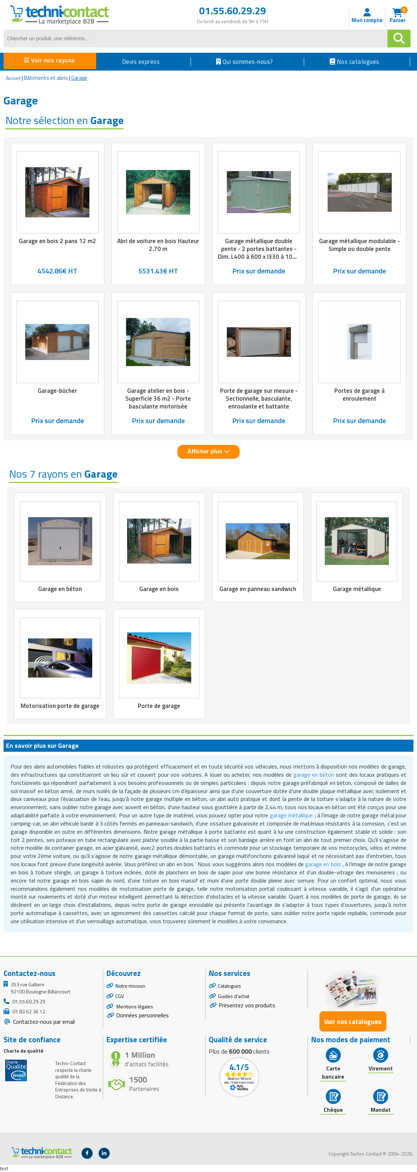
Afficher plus (208, 451)
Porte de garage (159, 705)
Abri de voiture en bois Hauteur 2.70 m (158, 244)
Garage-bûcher (57, 390)
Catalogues (229, 985)
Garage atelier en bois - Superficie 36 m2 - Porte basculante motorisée (158, 398)
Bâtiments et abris (46, 78)
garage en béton (313, 774)
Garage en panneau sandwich (257, 588)
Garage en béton (60, 588)
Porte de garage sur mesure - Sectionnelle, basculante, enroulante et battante (259, 398)
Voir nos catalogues (352, 1021)
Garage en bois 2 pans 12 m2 (57, 241)
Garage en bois (159, 588)
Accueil (13, 78)
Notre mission (130, 985)
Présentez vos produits (247, 1005)
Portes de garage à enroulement (359, 394)
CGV (119, 996)
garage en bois (322, 864)
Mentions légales (134, 1006)
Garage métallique (357, 588)
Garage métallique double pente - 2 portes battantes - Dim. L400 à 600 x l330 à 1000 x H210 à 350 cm (258, 252)
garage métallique (291, 815)
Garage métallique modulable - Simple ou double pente (359, 244)
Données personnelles (142, 1015)
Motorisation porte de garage (60, 705)
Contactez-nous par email (43, 1021)
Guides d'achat (233, 996)
